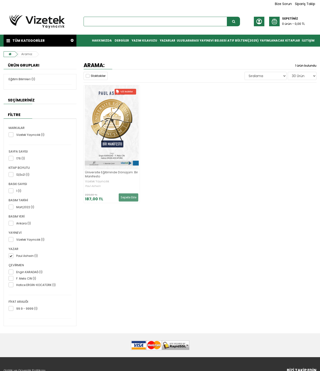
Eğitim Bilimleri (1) (22, 79)
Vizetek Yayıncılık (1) (30, 135)
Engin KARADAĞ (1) (29, 272)
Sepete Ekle (128, 197)
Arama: (26, 54)
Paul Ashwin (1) (27, 256)
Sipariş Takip (305, 3)
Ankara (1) (23, 223)
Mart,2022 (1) (25, 207)
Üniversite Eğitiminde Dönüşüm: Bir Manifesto (111, 174)
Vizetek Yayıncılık (97, 181)
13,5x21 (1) (22, 175)
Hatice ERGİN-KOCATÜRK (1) (36, 285)
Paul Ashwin (93, 186)
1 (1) (18, 191)
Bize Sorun (283, 3)
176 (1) (20, 158)
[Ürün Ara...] (233, 21)
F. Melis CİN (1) (26, 278)
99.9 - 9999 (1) (26, 309)
